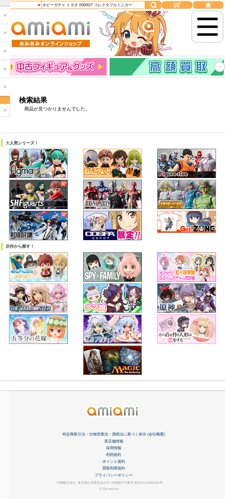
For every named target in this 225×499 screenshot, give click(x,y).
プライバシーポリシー (114, 475)
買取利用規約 (113, 468)
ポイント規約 (113, 461)
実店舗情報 (113, 441)
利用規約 (113, 454)
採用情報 (113, 448)
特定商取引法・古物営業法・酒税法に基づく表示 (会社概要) (113, 434)
